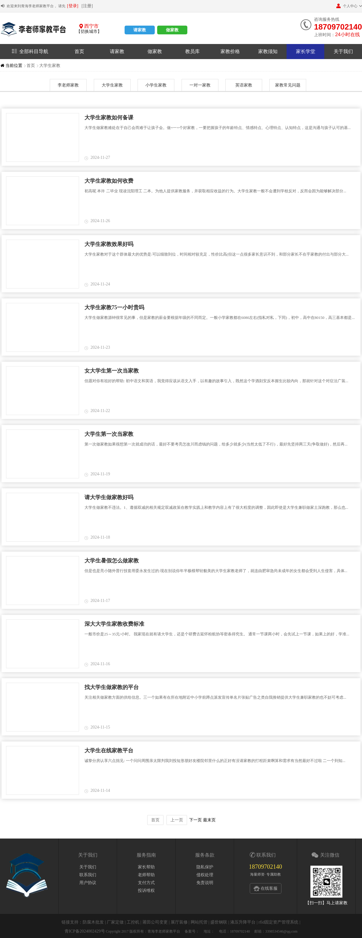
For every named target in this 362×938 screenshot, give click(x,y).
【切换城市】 (89, 31)
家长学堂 (305, 51)
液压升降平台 (243, 922)
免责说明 (204, 882)
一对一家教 (200, 85)
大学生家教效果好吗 (108, 244)
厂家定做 (115, 922)
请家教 (139, 30)
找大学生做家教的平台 (111, 687)
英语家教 (243, 85)
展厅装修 (179, 922)
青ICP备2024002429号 (85, 931)
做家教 (172, 30)
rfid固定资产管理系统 (278, 922)
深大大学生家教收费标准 (114, 624)
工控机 (133, 922)
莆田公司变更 (155, 922)
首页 (79, 51)
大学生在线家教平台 (108, 751)
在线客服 (269, 888)
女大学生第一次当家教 (111, 371)
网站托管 (199, 922)
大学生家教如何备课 (108, 118)
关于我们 (343, 51)
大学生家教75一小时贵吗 (114, 307)
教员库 (192, 51)
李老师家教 (68, 85)
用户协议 (87, 882)
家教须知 (268, 51)
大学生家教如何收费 (108, 181)
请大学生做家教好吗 (108, 497)
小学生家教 (156, 85)
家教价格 (230, 51)
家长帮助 (146, 867)
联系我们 (87, 875)
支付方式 (146, 882)
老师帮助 (146, 875)
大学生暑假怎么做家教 (111, 561)
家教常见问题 (287, 85)
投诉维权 (146, 890)
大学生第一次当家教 (108, 434)
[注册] (87, 6)
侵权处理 (204, 875)
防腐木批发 (93, 922)
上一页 (176, 820)
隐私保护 (204, 867)
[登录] (72, 6)
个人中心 (346, 6)
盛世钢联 (218, 922)
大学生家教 (49, 65)
